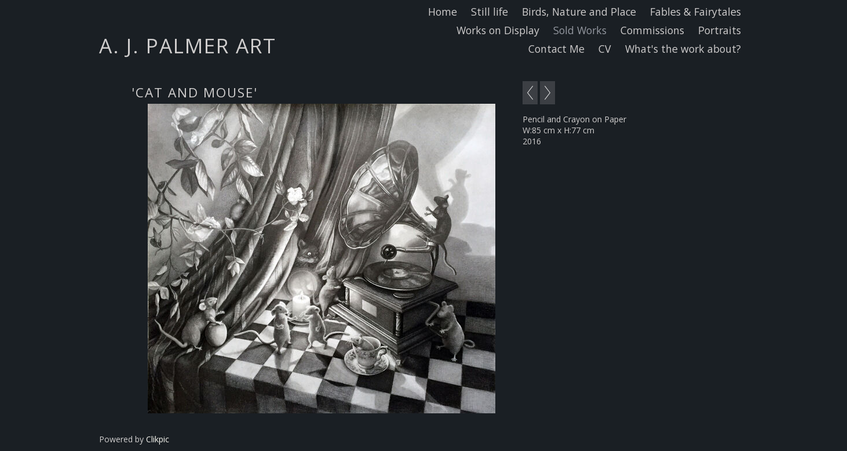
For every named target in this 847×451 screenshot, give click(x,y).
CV (604, 49)
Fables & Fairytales (695, 12)
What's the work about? (683, 49)
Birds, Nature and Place (579, 12)
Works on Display (498, 30)
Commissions (652, 30)
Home (442, 12)
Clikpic (157, 439)
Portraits (719, 30)
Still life (489, 12)
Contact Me (556, 49)
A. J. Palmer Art (187, 45)
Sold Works (580, 30)
